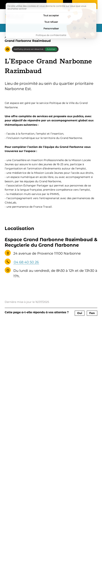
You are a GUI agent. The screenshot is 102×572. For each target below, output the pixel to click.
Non (92, 313)
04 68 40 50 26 (26, 262)
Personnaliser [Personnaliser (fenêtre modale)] (51, 28)
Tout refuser (51, 21)
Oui (79, 313)
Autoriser (51, 49)
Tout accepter (51, 15)
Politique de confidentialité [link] (51, 35)
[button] (7, 49)
